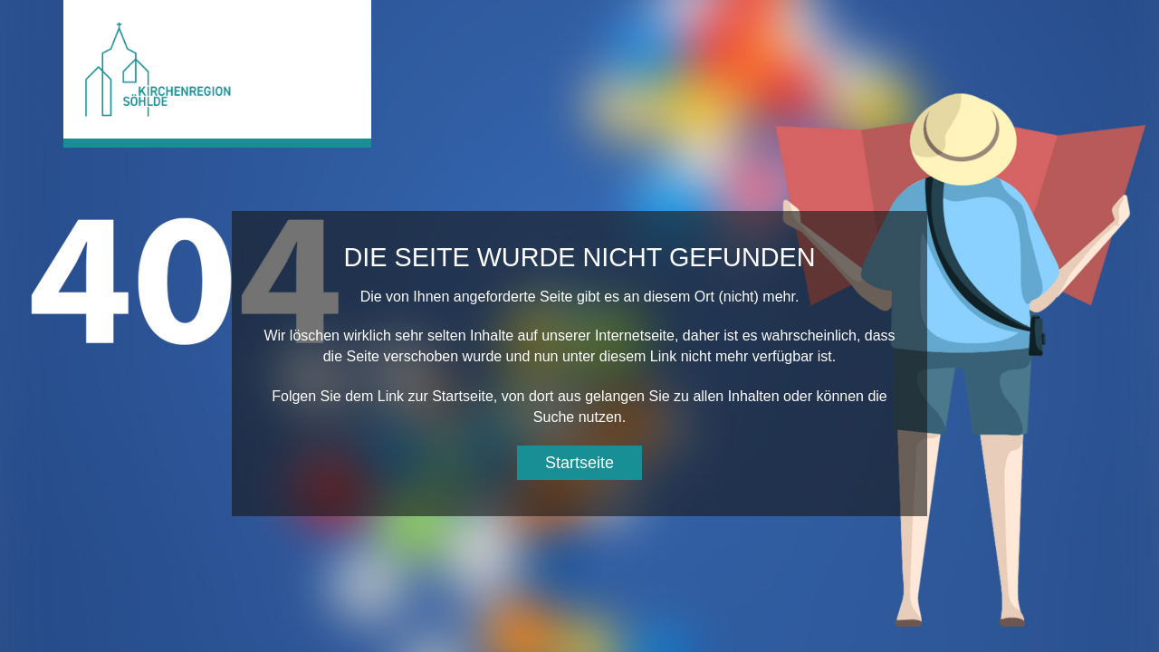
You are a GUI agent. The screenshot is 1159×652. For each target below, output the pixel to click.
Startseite (579, 463)
